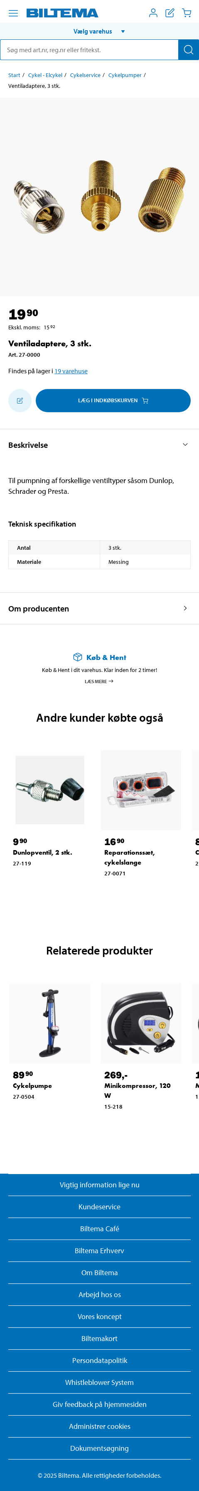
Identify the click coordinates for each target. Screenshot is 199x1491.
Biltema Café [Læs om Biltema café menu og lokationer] (99, 1228)
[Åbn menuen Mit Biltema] (153, 13)
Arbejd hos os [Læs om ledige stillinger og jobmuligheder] (100, 1294)
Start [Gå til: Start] (14, 75)
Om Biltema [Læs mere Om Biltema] (99, 1272)
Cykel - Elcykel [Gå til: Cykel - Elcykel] (45, 75)
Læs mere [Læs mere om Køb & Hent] (99, 681)
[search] (99, 49)
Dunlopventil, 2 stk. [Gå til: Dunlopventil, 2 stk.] (42, 852)
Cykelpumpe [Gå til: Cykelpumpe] (32, 1085)
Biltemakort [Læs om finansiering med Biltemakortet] (99, 1338)
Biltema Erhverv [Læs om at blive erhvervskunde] (99, 1250)
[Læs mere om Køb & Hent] (99, 657)
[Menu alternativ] (13, 13)
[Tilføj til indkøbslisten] (20, 400)
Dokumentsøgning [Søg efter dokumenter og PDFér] (99, 1448)
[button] (99, 31)
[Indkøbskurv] (186, 13)
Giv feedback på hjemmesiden (100, 1404)
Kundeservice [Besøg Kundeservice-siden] (99, 1206)
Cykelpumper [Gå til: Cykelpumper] (125, 75)
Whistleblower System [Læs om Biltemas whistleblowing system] (99, 1382)
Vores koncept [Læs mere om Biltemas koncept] (100, 1316)
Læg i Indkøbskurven (113, 400)
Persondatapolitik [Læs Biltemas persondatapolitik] (99, 1360)
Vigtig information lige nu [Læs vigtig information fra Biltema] (100, 1184)
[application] (182, 1472)
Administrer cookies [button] (99, 1426)
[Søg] (188, 49)
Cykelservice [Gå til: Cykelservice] (85, 75)
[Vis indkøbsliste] (170, 13)
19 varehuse (71, 371)
